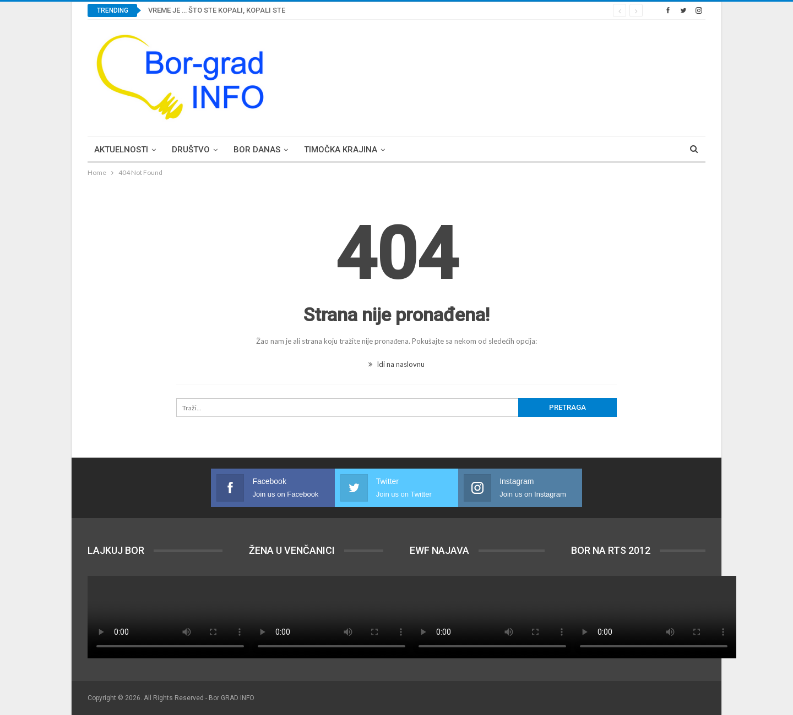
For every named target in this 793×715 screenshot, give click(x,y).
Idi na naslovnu (396, 364)
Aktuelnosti (121, 150)
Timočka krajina (340, 150)
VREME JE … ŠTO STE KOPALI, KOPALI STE (216, 10)
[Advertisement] (505, 76)
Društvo (191, 150)
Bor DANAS (256, 150)
